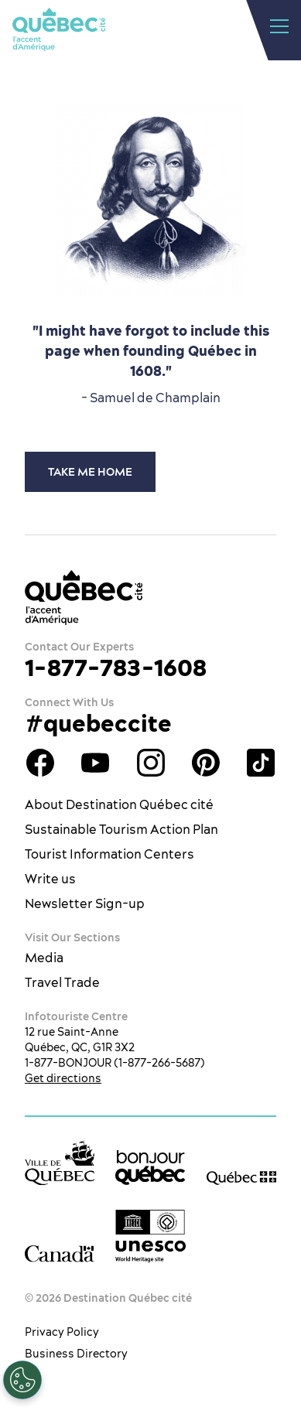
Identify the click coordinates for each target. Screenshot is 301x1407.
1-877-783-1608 (116, 667)
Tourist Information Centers (109, 854)
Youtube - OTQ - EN (95, 762)
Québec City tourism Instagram (150, 762)
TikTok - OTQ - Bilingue (260, 762)
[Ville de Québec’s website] (59, 1162)
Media (44, 957)
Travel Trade (62, 982)
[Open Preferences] (22, 1380)
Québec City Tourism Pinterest (205, 762)
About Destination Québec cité (119, 804)
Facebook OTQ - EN (40, 762)
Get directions (63, 1078)
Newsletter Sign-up (85, 903)
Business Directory (76, 1354)
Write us (50, 878)
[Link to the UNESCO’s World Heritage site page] (150, 1236)
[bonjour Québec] (150, 1167)
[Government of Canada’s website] (59, 1253)
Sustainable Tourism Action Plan (121, 829)
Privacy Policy (62, 1332)
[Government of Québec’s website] (241, 1177)
